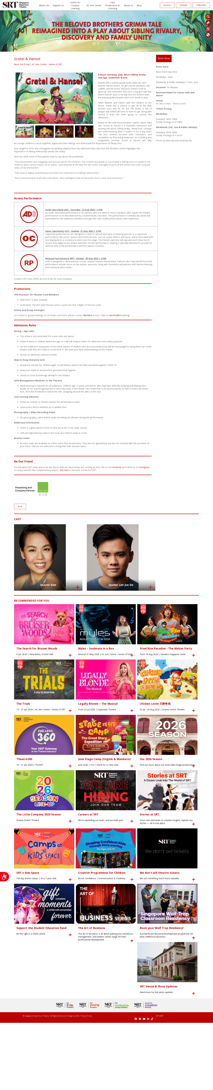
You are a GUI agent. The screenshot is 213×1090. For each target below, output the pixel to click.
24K (68, 1086)
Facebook (116, 467)
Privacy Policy (77, 1086)
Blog (139, 5)
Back (20, 506)
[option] (54, 98)
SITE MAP (106, 1086)
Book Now (165, 58)
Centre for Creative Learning (75, 5)
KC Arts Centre (94, 5)
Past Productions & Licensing (112, 5)
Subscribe (201, 5)
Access (167, 5)
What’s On (44, 5)
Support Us (58, 5)
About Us (128, 5)
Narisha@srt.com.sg (119, 315)
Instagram (144, 467)
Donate (183, 5)
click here (64, 470)
